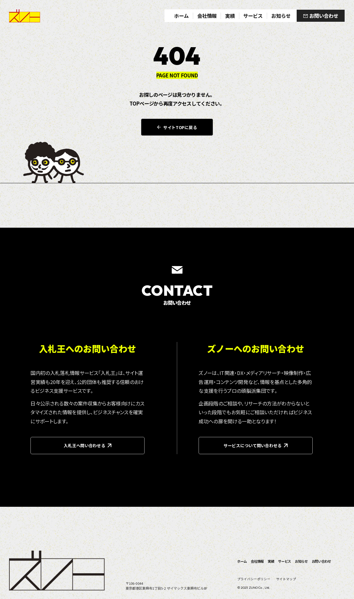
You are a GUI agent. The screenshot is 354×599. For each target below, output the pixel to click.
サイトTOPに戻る (177, 127)
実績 (271, 561)
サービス (284, 561)
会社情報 (257, 561)
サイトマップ (286, 579)
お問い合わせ (321, 561)
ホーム (242, 561)
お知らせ (301, 561)
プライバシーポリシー (253, 579)
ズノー (24, 15)
